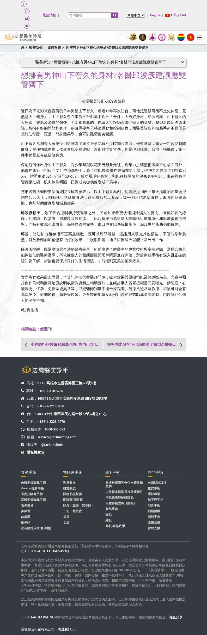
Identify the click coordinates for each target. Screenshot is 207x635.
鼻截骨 (25, 511)
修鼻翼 (25, 517)
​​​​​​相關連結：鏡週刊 (36, 329)
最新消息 (49, 15)
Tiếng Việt (175, 15)
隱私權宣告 (36, 452)
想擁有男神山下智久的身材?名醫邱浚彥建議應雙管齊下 (107, 48)
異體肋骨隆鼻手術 (33, 500)
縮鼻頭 (25, 522)
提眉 (66, 517)
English (155, 15)
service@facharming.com (57, 437)
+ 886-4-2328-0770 (51, 421)
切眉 (66, 522)
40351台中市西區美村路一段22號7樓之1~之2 (72, 414)
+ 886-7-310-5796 (50, 391)
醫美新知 (36, 48)
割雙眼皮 (69, 483)
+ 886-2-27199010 (50, 406)
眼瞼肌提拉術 (72, 494)
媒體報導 (54, 48)
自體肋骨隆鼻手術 (33, 483)
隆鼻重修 (27, 505)
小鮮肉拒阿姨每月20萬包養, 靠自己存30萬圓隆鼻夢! (67, 344)
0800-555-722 (55, 429)
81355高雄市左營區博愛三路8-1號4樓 (66, 383)
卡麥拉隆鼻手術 (32, 494)
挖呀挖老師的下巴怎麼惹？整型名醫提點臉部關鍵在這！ (146, 344)
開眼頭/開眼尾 (73, 500)
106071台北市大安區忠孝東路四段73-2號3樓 (72, 398)
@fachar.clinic (52, 445)
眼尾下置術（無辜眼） (78, 505)
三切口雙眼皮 (72, 511)
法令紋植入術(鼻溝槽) (36, 528)
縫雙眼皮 (69, 488)
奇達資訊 (64, 629)
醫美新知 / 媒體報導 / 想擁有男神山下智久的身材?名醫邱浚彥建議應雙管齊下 (100, 62)
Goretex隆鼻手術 (32, 488)
